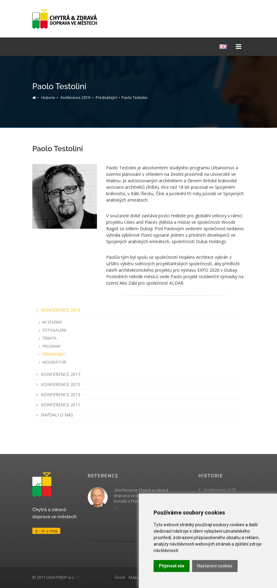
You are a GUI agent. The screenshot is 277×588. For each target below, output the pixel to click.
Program (48, 346)
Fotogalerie (51, 330)
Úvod (120, 577)
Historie (48, 97)
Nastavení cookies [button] (214, 565)
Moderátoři (51, 362)
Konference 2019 (75, 97)
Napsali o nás (53, 415)
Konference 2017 (57, 374)
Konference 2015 (57, 384)
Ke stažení (49, 322)
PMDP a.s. (65, 577)
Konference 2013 (57, 394)
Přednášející (106, 97)
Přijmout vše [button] (171, 565)
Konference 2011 (57, 405)
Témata (47, 338)
